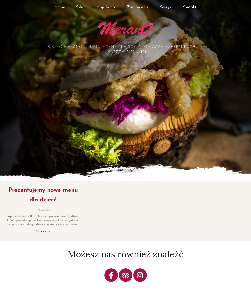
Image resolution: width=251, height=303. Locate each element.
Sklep (81, 7)
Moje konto (106, 7)
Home (60, 7)
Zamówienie (138, 7)
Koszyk (165, 7)
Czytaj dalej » (43, 231)
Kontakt (189, 7)
